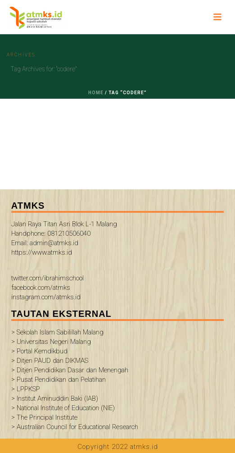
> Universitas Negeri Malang (51, 342)
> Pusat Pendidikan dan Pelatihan (58, 379)
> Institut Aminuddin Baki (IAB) (54, 398)
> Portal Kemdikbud (39, 351)
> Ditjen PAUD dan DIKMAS (49, 361)
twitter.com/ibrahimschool (47, 278)
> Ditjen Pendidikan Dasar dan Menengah (69, 370)
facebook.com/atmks (40, 288)
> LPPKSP (25, 389)
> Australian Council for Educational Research (74, 427)
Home (96, 92)
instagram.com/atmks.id (46, 297)
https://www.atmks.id (41, 252)
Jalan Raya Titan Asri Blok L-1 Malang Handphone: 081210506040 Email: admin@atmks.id (64, 233)
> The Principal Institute (44, 417)
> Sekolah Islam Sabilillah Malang (57, 332)
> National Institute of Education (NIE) (63, 408)
